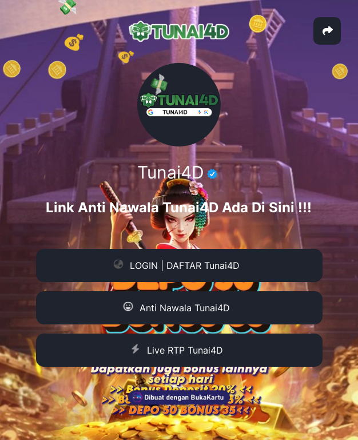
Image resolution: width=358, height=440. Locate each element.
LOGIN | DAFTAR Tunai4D (176, 266)
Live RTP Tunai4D (175, 350)
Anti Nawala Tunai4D (176, 308)
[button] (327, 31)
